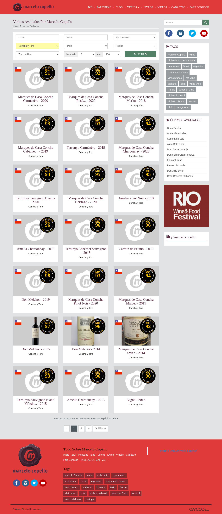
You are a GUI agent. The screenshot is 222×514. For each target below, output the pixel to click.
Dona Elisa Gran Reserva (181, 154)
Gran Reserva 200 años (180, 176)
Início (66, 454)
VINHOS (133, 7)
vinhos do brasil (176, 95)
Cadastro (131, 454)
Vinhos (101, 454)
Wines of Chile (186, 89)
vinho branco (175, 78)
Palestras (104, 7)
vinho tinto (173, 60)
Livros (110, 454)
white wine (195, 83)
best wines (173, 66)
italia (182, 83)
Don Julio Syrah (175, 170)
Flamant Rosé (174, 160)
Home (16, 26)
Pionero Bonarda (176, 165)
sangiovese (183, 107)
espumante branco (178, 72)
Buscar (140, 54)
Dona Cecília (174, 128)
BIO (90, 7)
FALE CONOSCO (199, 7)
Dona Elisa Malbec (177, 133)
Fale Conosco (70, 460)
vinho (192, 54)
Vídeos (120, 454)
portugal (90, 499)
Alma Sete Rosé (176, 144)
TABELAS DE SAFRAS (94, 460)
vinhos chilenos (176, 101)
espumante (189, 60)
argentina (198, 66)
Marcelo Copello (176, 54)
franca (171, 89)
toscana (172, 83)
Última (100, 428)
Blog (92, 454)
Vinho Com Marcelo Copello (178, 451)
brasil (186, 66)
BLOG (119, 7)
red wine (190, 78)
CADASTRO (178, 7)
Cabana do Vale (175, 138)
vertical (192, 101)
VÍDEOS (162, 7)
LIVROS (148, 7)
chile (170, 107)
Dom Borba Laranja (177, 149)
